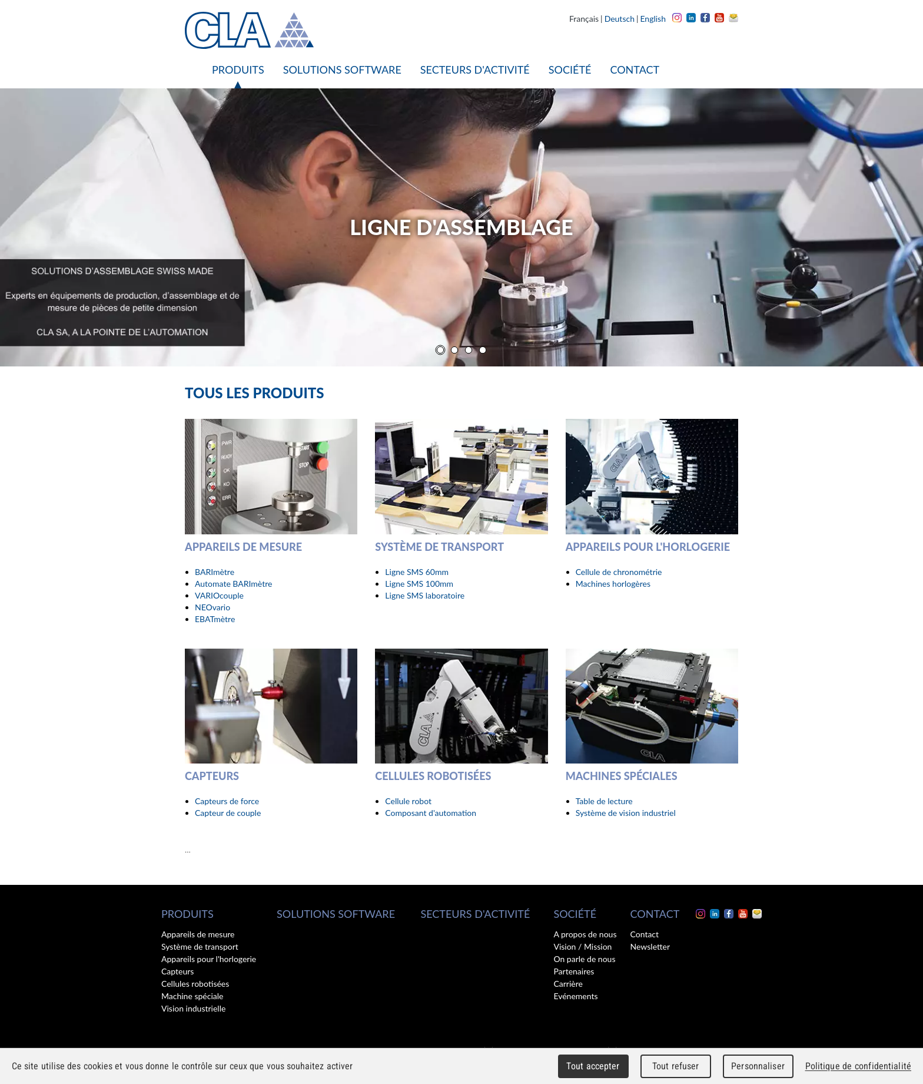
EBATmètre (215, 619)
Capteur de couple (228, 813)
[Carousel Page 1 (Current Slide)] (440, 350)
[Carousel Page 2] (454, 350)
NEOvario (212, 607)
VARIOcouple (219, 595)
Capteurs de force (227, 801)
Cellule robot (408, 801)
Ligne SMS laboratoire (424, 595)
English (653, 19)
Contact (634, 69)
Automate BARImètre (233, 584)
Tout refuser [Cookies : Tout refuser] (675, 1066)
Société (570, 69)
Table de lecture (604, 801)
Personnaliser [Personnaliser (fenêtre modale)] (758, 1066)
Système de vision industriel (626, 813)
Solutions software (342, 69)
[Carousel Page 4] (482, 350)
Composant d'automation (430, 813)
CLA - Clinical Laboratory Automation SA (249, 30)
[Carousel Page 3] (468, 350)
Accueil (193, 69)
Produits (238, 69)
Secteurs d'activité (475, 69)
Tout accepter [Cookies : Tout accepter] (592, 1066)
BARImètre (214, 572)
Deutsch (620, 19)
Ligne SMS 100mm (419, 584)
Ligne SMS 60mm (417, 572)
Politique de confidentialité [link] (858, 1066)
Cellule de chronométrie (619, 572)
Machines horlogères (613, 584)
